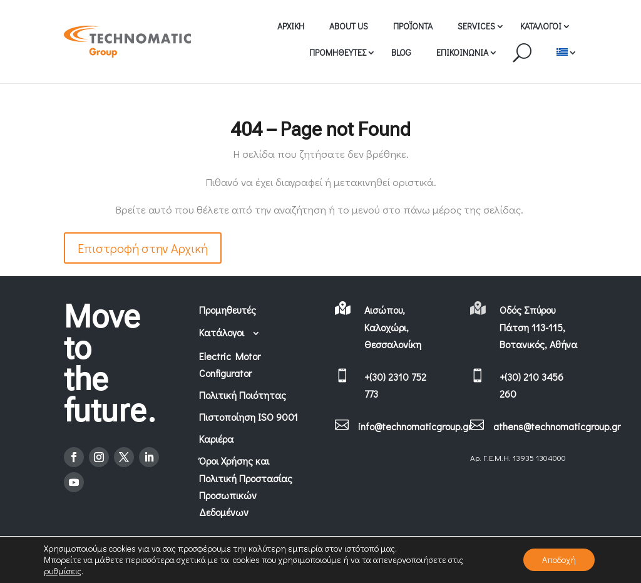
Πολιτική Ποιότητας (242, 394)
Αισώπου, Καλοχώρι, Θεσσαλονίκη (392, 326)
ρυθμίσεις (62, 571)
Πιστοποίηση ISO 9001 (248, 416)
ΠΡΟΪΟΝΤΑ (413, 26)
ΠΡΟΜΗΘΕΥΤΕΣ (337, 52)
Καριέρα (216, 438)
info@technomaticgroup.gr (414, 426)
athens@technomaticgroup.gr (556, 426)
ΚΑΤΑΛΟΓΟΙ (541, 26)
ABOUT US (348, 26)
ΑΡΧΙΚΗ (290, 26)
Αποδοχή (559, 559)
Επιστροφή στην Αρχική (143, 248)
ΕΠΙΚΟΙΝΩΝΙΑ (462, 52)
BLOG (401, 52)
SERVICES (476, 26)
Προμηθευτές (227, 309)
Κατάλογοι (229, 332)
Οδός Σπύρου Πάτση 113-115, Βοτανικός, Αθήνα (538, 326)
